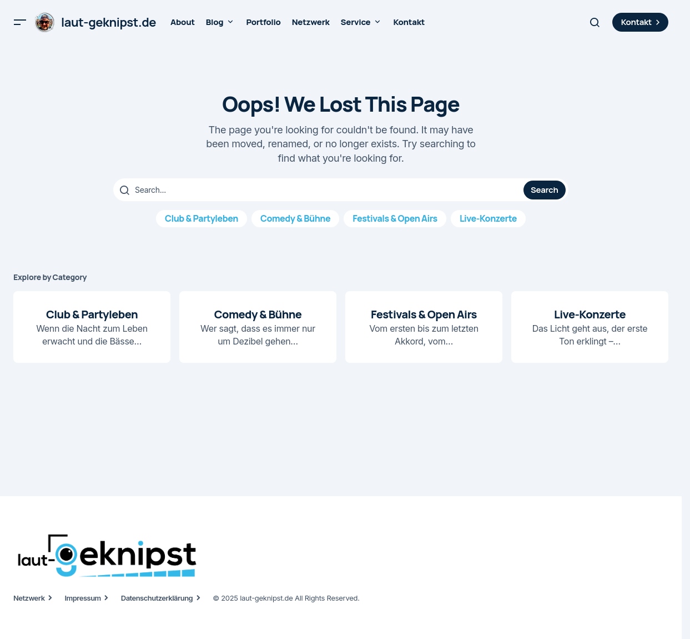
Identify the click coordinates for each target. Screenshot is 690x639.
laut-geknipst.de (108, 22)
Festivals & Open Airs (394, 218)
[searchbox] (319, 190)
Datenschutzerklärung (157, 597)
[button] (20, 22)
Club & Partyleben (201, 218)
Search (544, 190)
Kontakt (642, 22)
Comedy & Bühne (295, 218)
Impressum (83, 597)
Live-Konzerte (488, 218)
